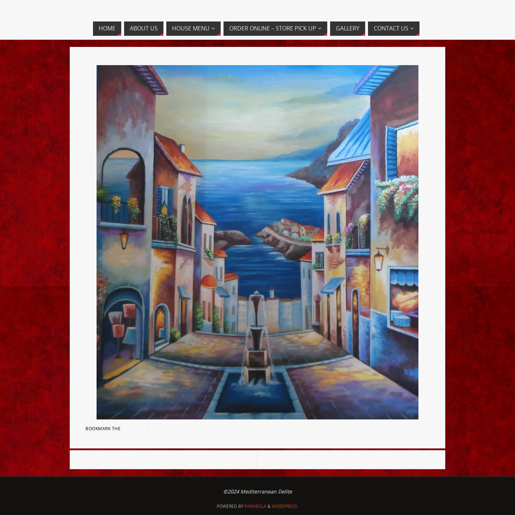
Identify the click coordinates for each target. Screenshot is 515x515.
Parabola (255, 506)
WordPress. (285, 506)
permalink (134, 428)
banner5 (419, 459)
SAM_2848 (97, 459)
